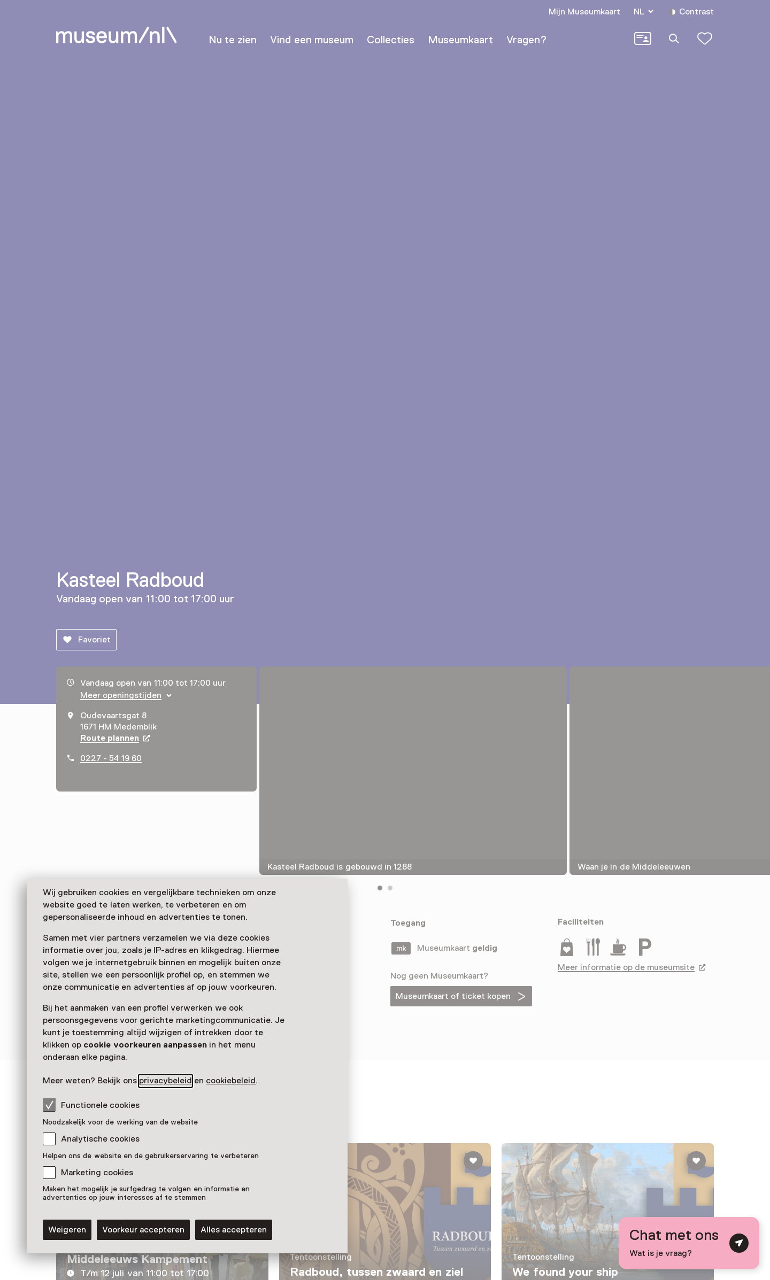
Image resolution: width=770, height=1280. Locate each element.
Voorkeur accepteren (143, 1230)
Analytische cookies (100, 1139)
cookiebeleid (231, 1080)
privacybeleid (165, 1080)
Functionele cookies (91, 1104)
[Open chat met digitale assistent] (689, 1243)
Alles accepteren (234, 1230)
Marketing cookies (97, 1172)
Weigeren (67, 1230)
